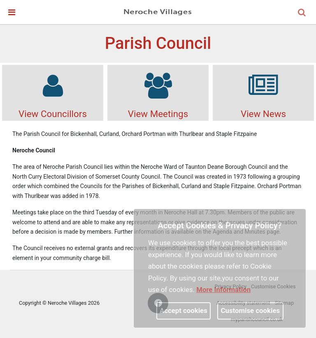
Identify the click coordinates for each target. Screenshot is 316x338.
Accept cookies (183, 310)
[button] (302, 13)
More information (223, 289)
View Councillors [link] (52, 92)
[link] (157, 12)
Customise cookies (250, 310)
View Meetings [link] (158, 92)
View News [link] (263, 92)
